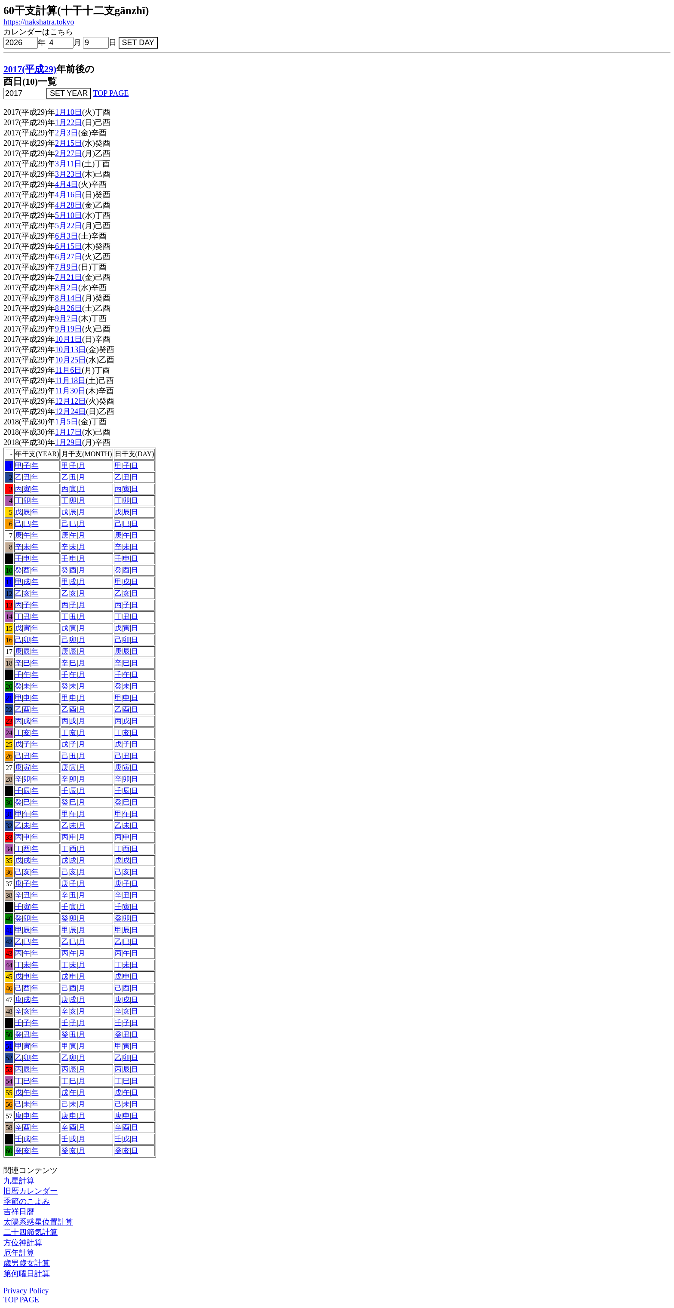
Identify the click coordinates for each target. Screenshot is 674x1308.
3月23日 (68, 174)
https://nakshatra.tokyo (38, 22)
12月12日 (70, 401)
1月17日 (68, 432)
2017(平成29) (29, 69)
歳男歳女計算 (26, 1263)
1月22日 (68, 122)
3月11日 (68, 164)
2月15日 (68, 143)
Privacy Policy (26, 1291)
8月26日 (68, 308)
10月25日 (70, 360)
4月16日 (68, 194)
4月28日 (68, 205)
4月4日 (66, 184)
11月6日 (68, 370)
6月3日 (66, 236)
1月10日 (68, 112)
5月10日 (68, 215)
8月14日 (68, 298)
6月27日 (68, 256)
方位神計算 (22, 1242)
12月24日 (70, 411)
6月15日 (68, 246)
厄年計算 (18, 1253)
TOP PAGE (111, 93)
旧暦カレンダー (30, 1191)
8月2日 (66, 287)
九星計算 (18, 1180)
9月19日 (68, 329)
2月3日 (66, 133)
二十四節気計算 (30, 1232)
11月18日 (70, 380)
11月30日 (70, 391)
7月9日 (66, 267)
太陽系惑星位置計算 (38, 1222)
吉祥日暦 (18, 1211)
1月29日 (68, 442)
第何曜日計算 (26, 1273)
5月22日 (68, 225)
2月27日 (68, 153)
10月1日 (68, 339)
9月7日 (66, 318)
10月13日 (70, 349)
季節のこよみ (26, 1201)
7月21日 (68, 277)
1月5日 (66, 422)
